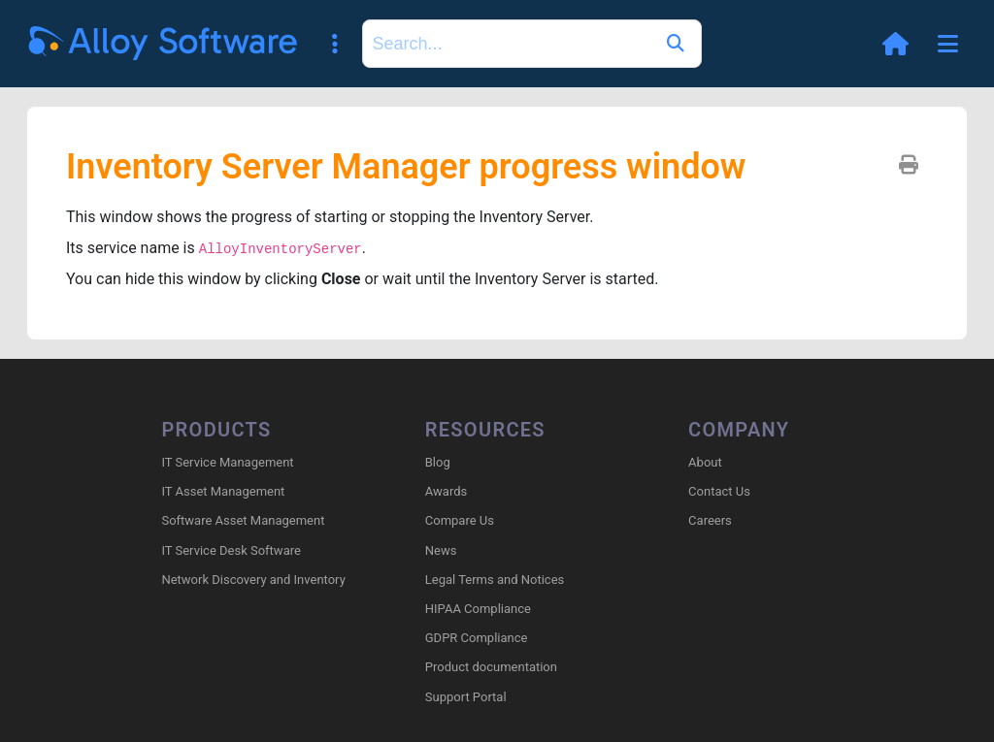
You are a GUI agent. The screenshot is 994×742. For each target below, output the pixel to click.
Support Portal (466, 697)
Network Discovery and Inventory (253, 579)
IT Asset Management (222, 491)
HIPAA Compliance (478, 608)
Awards (446, 491)
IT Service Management (227, 462)
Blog (437, 462)
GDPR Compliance (476, 637)
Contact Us (719, 491)
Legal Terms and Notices (494, 579)
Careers (710, 520)
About (705, 462)
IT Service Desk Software (230, 550)
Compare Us (459, 520)
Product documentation (491, 667)
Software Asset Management (242, 520)
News (441, 550)
